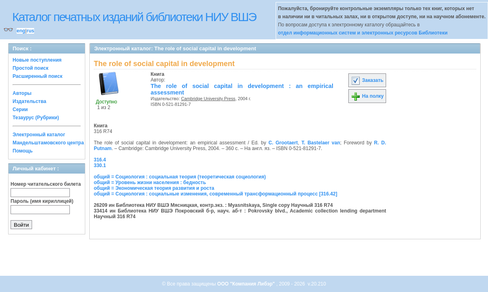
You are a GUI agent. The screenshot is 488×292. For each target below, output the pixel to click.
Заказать (367, 80)
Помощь (22, 151)
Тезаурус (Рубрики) (36, 117)
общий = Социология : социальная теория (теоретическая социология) (180, 177)
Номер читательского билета (46, 184)
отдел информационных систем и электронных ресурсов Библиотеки (363, 33)
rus (30, 31)
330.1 (100, 165)
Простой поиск (30, 68)
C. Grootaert (283, 143)
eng (21, 31)
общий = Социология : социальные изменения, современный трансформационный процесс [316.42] (215, 194)
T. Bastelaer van (320, 143)
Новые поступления (37, 60)
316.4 (100, 160)
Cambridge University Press (208, 98)
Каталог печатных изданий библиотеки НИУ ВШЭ (134, 17)
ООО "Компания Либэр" (246, 284)
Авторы (22, 93)
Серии (20, 109)
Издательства (29, 101)
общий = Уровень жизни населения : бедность (150, 182)
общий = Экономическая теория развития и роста (154, 188)
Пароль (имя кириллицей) (42, 201)
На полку (367, 96)
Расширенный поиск (38, 76)
